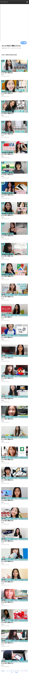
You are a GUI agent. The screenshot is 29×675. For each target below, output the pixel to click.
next (16, 672)
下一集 (23, 43)
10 (26, 670)
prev (3, 670)
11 (12, 672)
